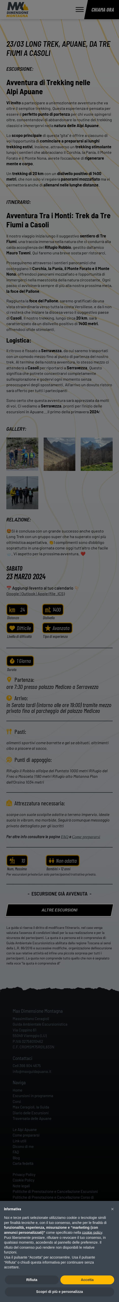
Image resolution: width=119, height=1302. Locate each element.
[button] (112, 1209)
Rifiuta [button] (31, 1280)
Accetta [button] (87, 1280)
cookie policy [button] (92, 1233)
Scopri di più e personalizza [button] (59, 1292)
